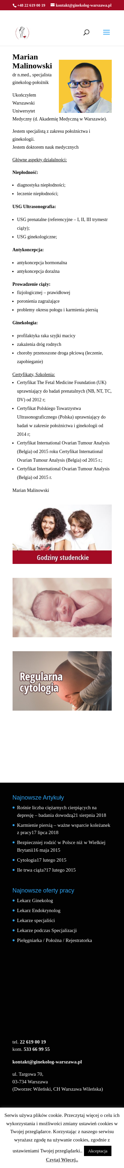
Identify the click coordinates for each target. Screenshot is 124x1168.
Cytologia (27, 860)
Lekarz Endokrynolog (39, 910)
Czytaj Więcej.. (62, 1159)
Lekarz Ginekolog (35, 900)
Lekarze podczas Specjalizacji (47, 930)
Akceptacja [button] (97, 1150)
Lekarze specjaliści (36, 920)
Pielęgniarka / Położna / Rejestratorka (54, 940)
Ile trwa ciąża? (31, 870)
